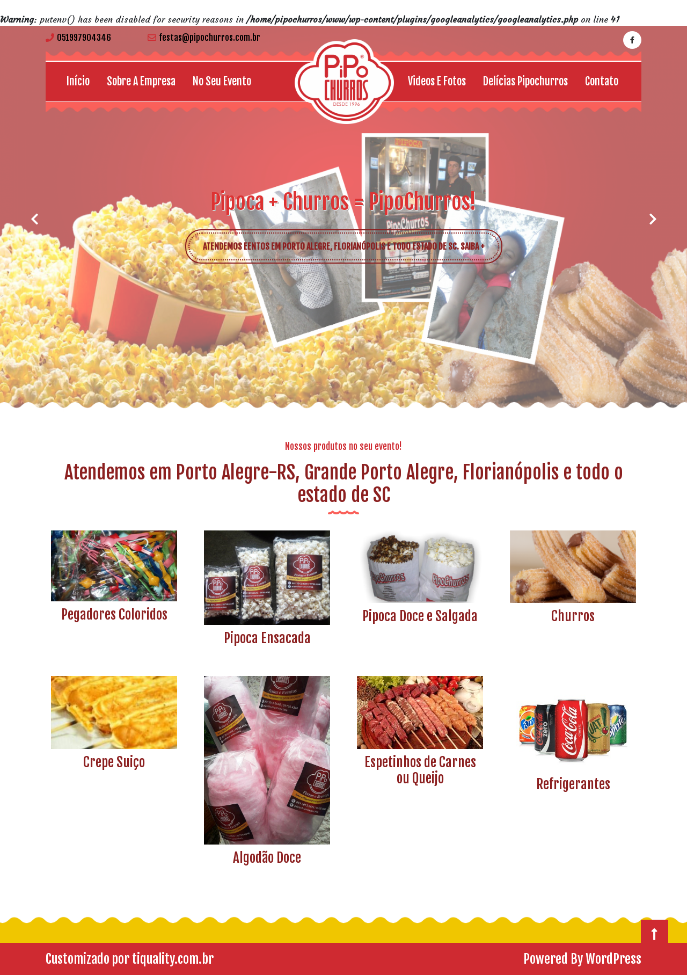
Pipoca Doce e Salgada (420, 616)
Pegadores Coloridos (114, 614)
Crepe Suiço (114, 762)
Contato (601, 81)
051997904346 (78, 37)
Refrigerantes (573, 784)
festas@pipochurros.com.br (204, 37)
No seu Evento (222, 81)
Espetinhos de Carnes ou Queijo (420, 770)
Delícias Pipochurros (525, 81)
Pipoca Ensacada (267, 638)
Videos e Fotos (437, 81)
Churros (573, 616)
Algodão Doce (267, 857)
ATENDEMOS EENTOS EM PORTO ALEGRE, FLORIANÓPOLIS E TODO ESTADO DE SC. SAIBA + (351, 242)
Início (78, 81)
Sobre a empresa (141, 81)
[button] (34, 219)
